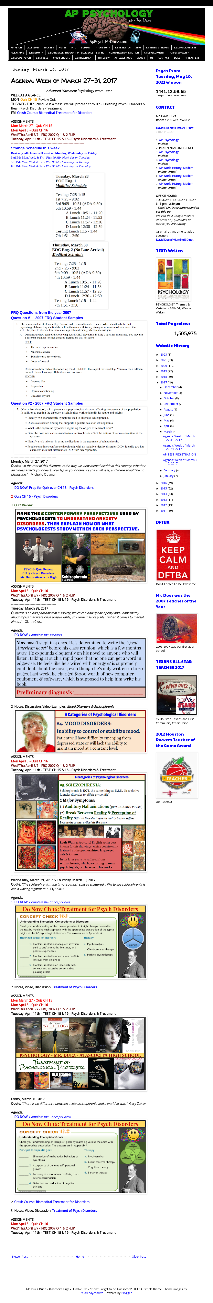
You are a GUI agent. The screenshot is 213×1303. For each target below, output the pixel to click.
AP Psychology (169, 140)
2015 (164, 488)
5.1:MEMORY (36, 52)
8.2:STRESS (42, 58)
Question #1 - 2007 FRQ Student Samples (47, 318)
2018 (164, 377)
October (169, 398)
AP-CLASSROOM (123, 58)
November (171, 393)
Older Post (139, 1256)
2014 (164, 494)
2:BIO (138, 47)
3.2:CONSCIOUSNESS (185, 47)
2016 (164, 483)
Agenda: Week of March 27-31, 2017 (179, 438)
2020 (164, 366)
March (168, 432)
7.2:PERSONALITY (179, 52)
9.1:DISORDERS (61, 58)
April (167, 426)
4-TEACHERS (192, 58)
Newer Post (20, 1256)
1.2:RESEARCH (122, 47)
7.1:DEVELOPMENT (154, 52)
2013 (164, 499)
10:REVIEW (104, 58)
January (169, 476)
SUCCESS (49, 47)
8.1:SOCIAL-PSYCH (21, 58)
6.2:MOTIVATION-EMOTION (124, 52)
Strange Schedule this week (35, 148)
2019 (164, 371)
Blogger (126, 1293)
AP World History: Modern (176, 168)
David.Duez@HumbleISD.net (174, 128)
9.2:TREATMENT (84, 58)
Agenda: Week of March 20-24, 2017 (179, 447)
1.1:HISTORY (103, 47)
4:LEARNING (17, 52)
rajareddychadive (92, 1293)
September (171, 404)
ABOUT (141, 58)
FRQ (73, 47)
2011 (164, 510)
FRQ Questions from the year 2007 (41, 313)
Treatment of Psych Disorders (74, 987)
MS (151, 58)
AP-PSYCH (16, 47)
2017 (164, 382)
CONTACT (163, 58)
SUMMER (86, 47)
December (171, 387)
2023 (164, 354)
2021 (164, 360)
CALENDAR (33, 47)
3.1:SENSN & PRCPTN (157, 47)
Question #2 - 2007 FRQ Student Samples (47, 403)
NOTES (62, 47)
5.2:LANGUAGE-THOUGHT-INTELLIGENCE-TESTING (76, 52)
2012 (164, 505)
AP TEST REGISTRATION (179, 454)
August (169, 409)
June (167, 415)
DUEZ (177, 58)
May (167, 420)
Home (80, 1256)
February (170, 470)
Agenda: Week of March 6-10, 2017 (180, 461)
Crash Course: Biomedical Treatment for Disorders (54, 113)
